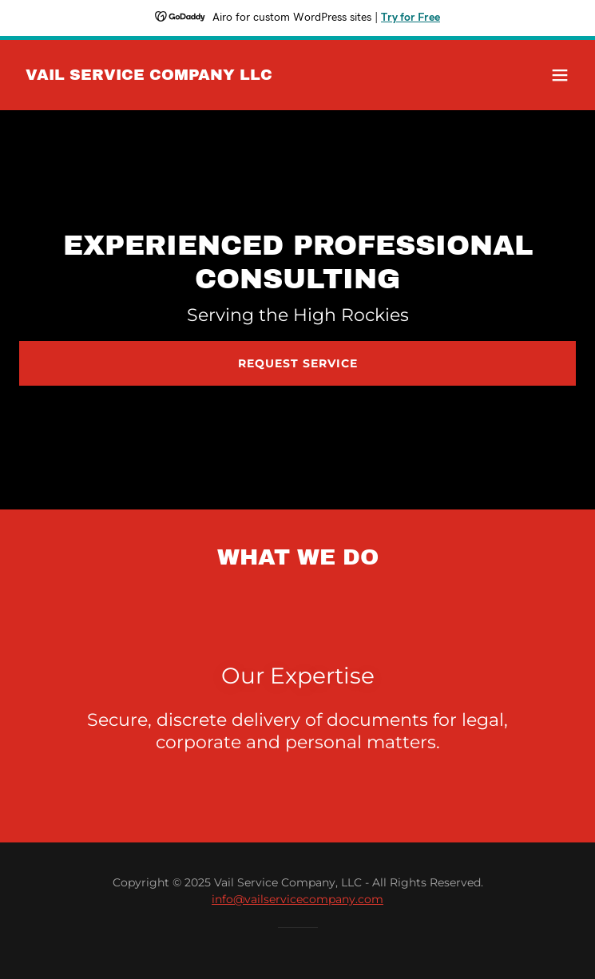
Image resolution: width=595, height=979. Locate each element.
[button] (560, 75)
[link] (149, 75)
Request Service (298, 363)
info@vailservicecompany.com (297, 899)
